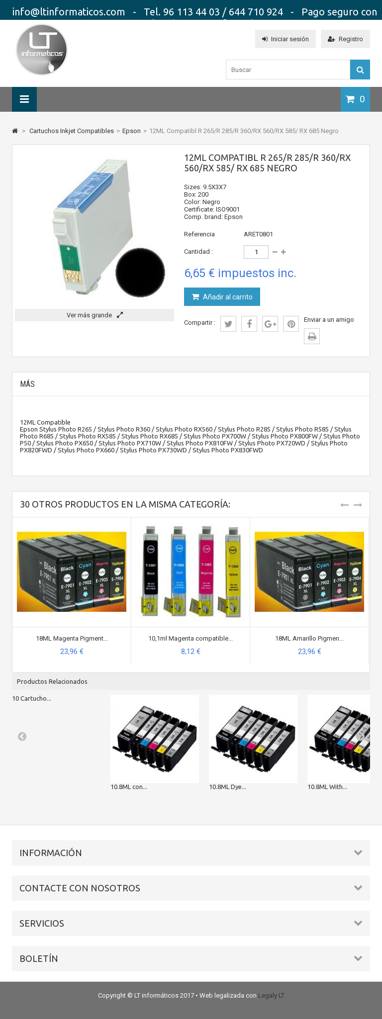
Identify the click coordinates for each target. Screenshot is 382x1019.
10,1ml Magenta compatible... (190, 638)
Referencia (199, 234)
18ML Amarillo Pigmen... (309, 638)
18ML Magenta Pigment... (72, 638)
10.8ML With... (327, 786)
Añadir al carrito (227, 297)
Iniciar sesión (285, 39)
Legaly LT (271, 995)
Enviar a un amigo (329, 319)
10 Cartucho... (31, 698)
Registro (345, 39)
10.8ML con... (128, 786)
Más (27, 384)
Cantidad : (198, 251)
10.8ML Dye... (227, 786)
